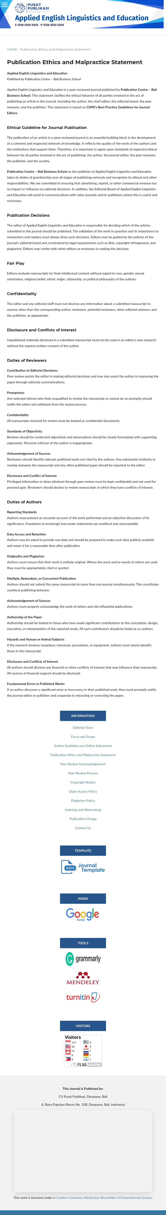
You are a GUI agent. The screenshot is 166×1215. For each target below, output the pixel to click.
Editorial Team (83, 727)
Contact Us (83, 828)
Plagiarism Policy (83, 800)
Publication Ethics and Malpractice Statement (83, 755)
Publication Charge (83, 819)
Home (12, 49)
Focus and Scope (83, 737)
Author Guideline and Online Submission (83, 746)
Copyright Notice (83, 782)
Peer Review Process (83, 773)
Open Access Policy (83, 791)
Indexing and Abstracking (83, 810)
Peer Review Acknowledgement (83, 764)
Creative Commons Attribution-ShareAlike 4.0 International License (103, 1198)
